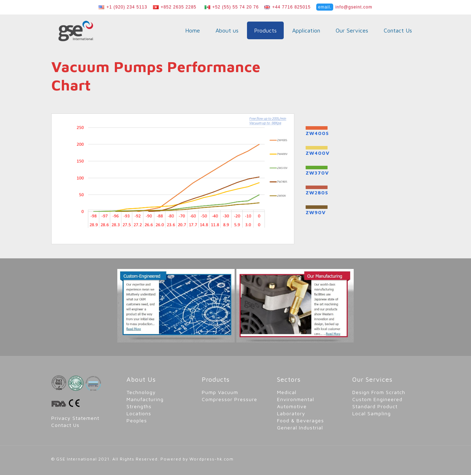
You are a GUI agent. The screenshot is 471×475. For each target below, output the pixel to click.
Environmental (295, 399)
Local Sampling (371, 413)
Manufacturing (145, 399)
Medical (286, 392)
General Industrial (300, 427)
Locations (138, 413)
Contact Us (65, 425)
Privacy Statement (75, 418)
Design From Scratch (378, 392)
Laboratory (291, 413)
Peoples (136, 420)
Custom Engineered (377, 399)
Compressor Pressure (229, 399)
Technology (141, 392)
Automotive (292, 406)
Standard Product (375, 406)
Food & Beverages (300, 420)
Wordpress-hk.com (211, 459)
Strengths (139, 406)
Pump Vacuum (220, 392)
